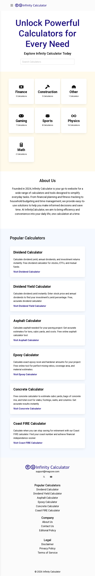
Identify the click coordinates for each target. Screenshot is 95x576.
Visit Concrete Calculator (27, 408)
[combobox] (47, 62)
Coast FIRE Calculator (47, 510)
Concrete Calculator (47, 506)
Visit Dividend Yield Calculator (29, 306)
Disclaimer (47, 544)
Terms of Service (48, 552)
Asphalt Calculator (47, 497)
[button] (44, 476)
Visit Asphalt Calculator (26, 340)
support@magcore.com (47, 471)
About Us (47, 521)
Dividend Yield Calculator (47, 493)
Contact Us (47, 526)
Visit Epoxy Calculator (25, 374)
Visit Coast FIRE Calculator (28, 442)
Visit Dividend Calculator (26, 271)
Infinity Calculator (51, 571)
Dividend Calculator (47, 489)
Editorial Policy (47, 530)
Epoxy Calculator (47, 501)
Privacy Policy (47, 548)
